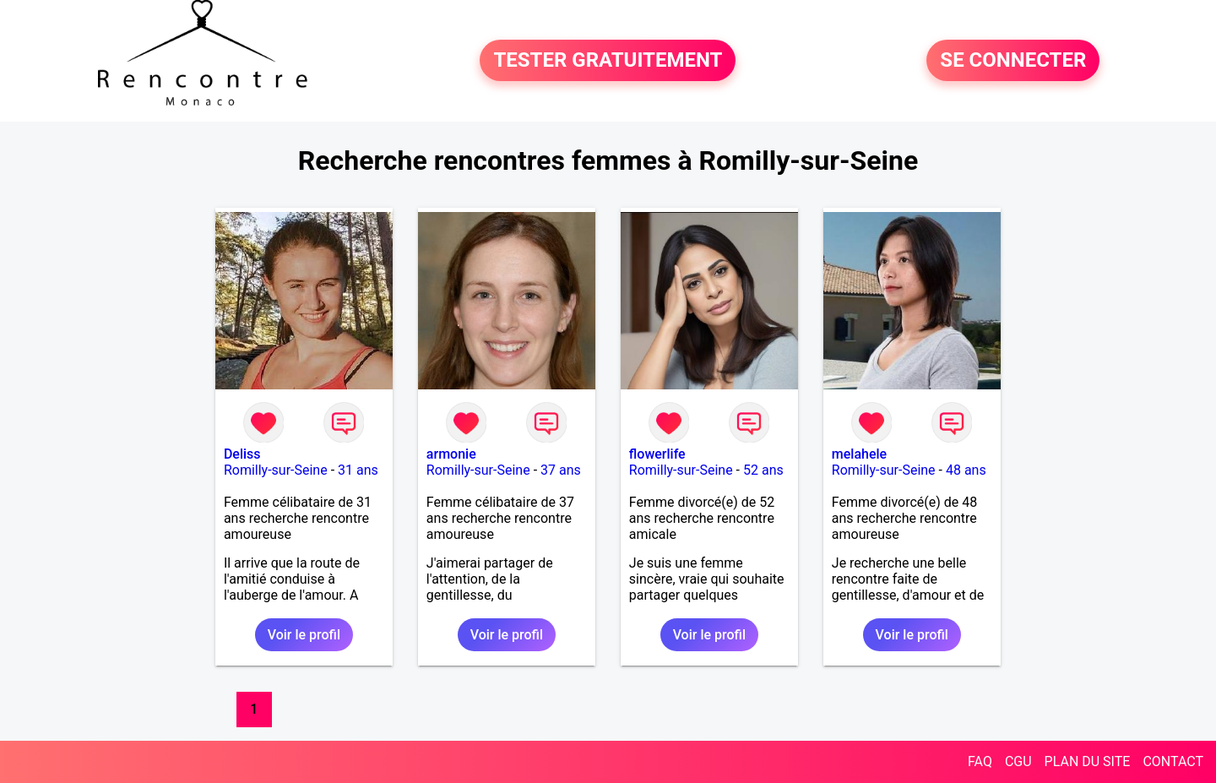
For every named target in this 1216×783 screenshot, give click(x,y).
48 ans (966, 470)
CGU (1018, 761)
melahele (859, 454)
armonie (451, 454)
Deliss (242, 454)
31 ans (358, 470)
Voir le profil (304, 635)
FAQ (980, 761)
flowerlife (657, 454)
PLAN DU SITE (1088, 761)
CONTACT (1173, 761)
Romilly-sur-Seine (276, 470)
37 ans (560, 470)
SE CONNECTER (1013, 61)
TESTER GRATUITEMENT (607, 61)
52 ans (763, 470)
